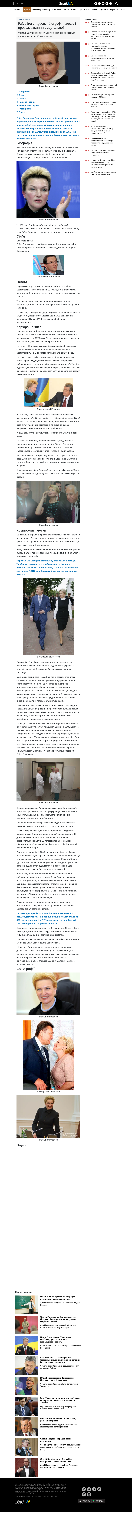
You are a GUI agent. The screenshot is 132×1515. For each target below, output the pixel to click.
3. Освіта (21, 98)
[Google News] (99, 1489)
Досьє (27, 10)
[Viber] (99, 3)
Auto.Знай (56, 10)
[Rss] (103, 3)
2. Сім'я (20, 95)
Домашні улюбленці (41, 10)
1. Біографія (23, 91)
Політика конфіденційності (24, 1496)
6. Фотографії (23, 109)
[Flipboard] (106, 3)
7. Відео (20, 112)
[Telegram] (95, 3)
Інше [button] (121, 10)
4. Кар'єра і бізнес (26, 102)
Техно (94, 10)
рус (22, 3)
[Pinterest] (110, 3)
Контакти (54, 1496)
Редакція (45, 1496)
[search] (116, 3)
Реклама (38, 1496)
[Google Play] (98, 1501)
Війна (73, 10)
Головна (18, 10)
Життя (66, 10)
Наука (112, 10)
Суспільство (84, 10)
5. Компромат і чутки (27, 105)
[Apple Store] (84, 1501)
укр (16, 3)
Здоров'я (104, 10)
